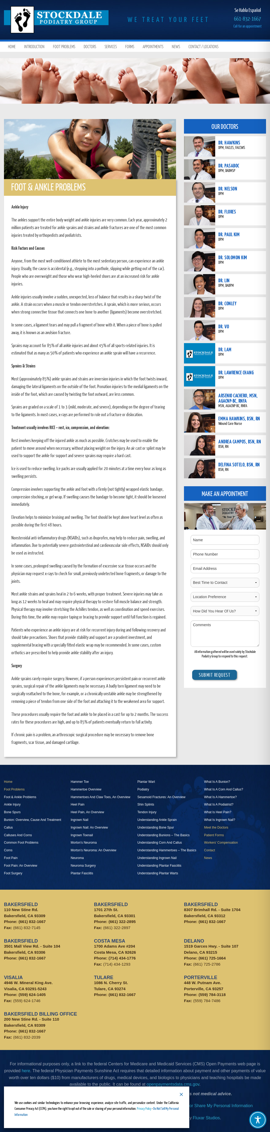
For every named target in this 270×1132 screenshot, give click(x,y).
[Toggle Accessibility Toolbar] (258, 1120)
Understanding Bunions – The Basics (163, 835)
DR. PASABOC (228, 165)
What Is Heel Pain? (217, 812)
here (26, 1071)
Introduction (34, 46)
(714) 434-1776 (122, 958)
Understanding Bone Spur (155, 827)
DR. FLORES (227, 211)
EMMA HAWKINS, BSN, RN (239, 418)
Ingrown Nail (79, 820)
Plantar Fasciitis (82, 873)
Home (12, 46)
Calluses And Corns (18, 835)
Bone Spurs (12, 812)
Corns (8, 850)
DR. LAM (225, 349)
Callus (8, 827)
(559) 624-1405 (32, 994)
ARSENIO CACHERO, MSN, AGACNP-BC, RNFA (238, 398)
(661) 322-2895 (122, 921)
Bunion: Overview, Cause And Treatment (32, 820)
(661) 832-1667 (32, 921)
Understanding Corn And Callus (159, 842)
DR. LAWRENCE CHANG (236, 372)
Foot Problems (64, 46)
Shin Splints (145, 804)
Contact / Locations (203, 46)
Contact (209, 850)
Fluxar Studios (206, 1118)
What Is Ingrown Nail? (219, 820)
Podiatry (143, 789)
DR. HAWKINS (229, 142)
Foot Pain (10, 858)
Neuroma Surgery (83, 865)
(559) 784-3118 (212, 994)
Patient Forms (214, 835)
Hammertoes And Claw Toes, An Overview (100, 797)
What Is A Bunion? (217, 782)
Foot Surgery (13, 873)
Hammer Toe (80, 782)
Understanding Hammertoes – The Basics (166, 850)
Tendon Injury (146, 812)
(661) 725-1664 (212, 958)
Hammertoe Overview (86, 789)
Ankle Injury (12, 804)
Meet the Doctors (216, 827)
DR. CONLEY (227, 303)
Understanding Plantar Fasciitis (159, 865)
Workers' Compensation (221, 842)
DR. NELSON (227, 188)
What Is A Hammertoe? (220, 797)
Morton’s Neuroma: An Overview (93, 850)
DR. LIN (224, 280)
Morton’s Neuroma (84, 842)
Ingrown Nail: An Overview (89, 827)
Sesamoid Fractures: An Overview (161, 797)
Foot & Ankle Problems (20, 797)
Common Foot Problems (21, 842)
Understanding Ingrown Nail (157, 858)
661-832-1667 (247, 18)
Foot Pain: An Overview (20, 865)
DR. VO (223, 326)
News (176, 46)
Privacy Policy (144, 1108)
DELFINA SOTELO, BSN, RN (239, 464)
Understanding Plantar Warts (157, 873)
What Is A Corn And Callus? (223, 789)
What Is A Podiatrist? (218, 804)
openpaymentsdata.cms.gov (173, 1084)
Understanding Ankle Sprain (157, 820)
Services (111, 46)
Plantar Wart (146, 782)
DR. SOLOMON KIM (232, 257)
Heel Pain (77, 804)
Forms (129, 46)
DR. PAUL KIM (229, 234)
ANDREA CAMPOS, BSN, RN (239, 441)
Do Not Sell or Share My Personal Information (210, 1105)
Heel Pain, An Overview (87, 812)
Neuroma (77, 858)
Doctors (90, 46)
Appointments (153, 46)
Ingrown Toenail (82, 835)
